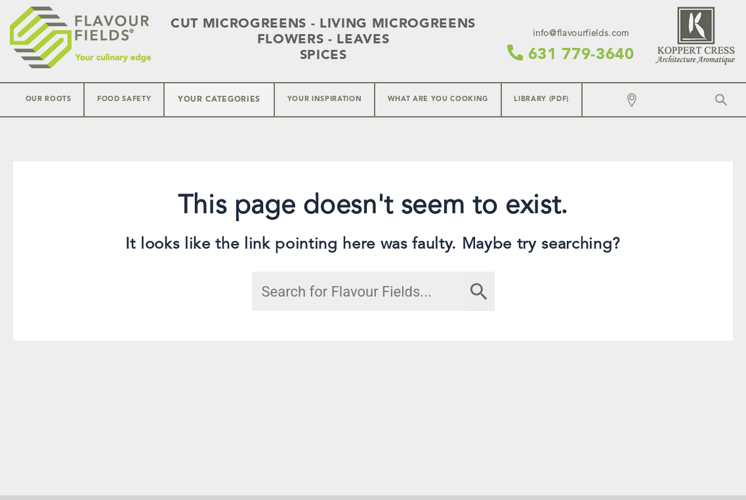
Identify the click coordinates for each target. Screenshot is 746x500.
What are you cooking (438, 99)
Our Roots (49, 99)
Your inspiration (324, 99)
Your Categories (219, 100)
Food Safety (124, 99)
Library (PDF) (541, 99)
